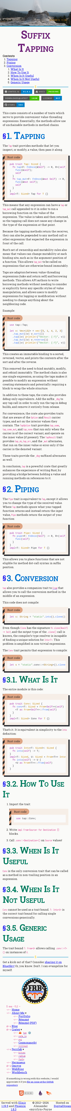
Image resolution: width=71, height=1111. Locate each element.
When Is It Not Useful (25, 79)
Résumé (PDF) (27, 1023)
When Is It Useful (22, 75)
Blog (15, 1026)
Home (15, 1009)
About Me (18, 1013)
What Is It (17, 69)
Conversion (14, 66)
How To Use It (20, 72)
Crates (16, 1029)
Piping (11, 62)
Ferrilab (17, 1049)
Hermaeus (18, 1062)
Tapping (12, 59)
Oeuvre (16, 1065)
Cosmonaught (27, 1042)
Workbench (19, 1072)
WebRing (18, 1069)
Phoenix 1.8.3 (18, 1107)
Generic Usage (20, 82)
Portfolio (24, 1016)
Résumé (23, 1019)
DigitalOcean (62, 1106)
